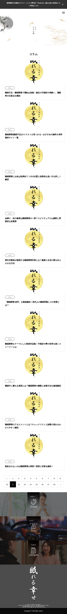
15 (37, 484)
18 (54, 484)
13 (25, 484)
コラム (10, 88)
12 (19, 484)
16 (42, 484)
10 (7, 484)
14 (31, 484)
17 (48, 484)
